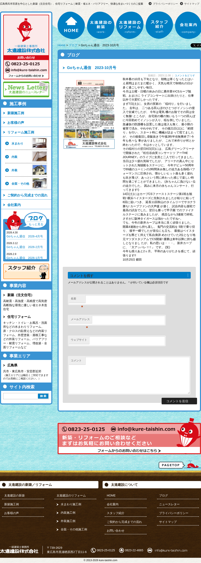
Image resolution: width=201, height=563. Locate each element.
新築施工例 (15, 113)
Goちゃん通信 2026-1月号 (24, 258)
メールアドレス (80, 320)
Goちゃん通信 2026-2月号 (24, 247)
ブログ (73, 45)
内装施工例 (68, 512)
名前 (77, 300)
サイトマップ (191, 3)
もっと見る (36, 224)
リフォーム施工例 (20, 132)
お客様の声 (15, 122)
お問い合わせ (115, 530)
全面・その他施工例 (74, 529)
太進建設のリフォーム (130, 25)
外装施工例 (68, 521)
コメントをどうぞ (185, 75)
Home (61, 45)
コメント (76, 360)
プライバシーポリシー (165, 3)
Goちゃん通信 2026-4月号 (24, 236)
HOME (71, 25)
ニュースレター (169, 504)
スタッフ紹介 (159, 25)
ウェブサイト (79, 339)
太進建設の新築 (101, 25)
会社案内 (14, 205)
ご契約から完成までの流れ (27, 195)
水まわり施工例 (71, 504)
